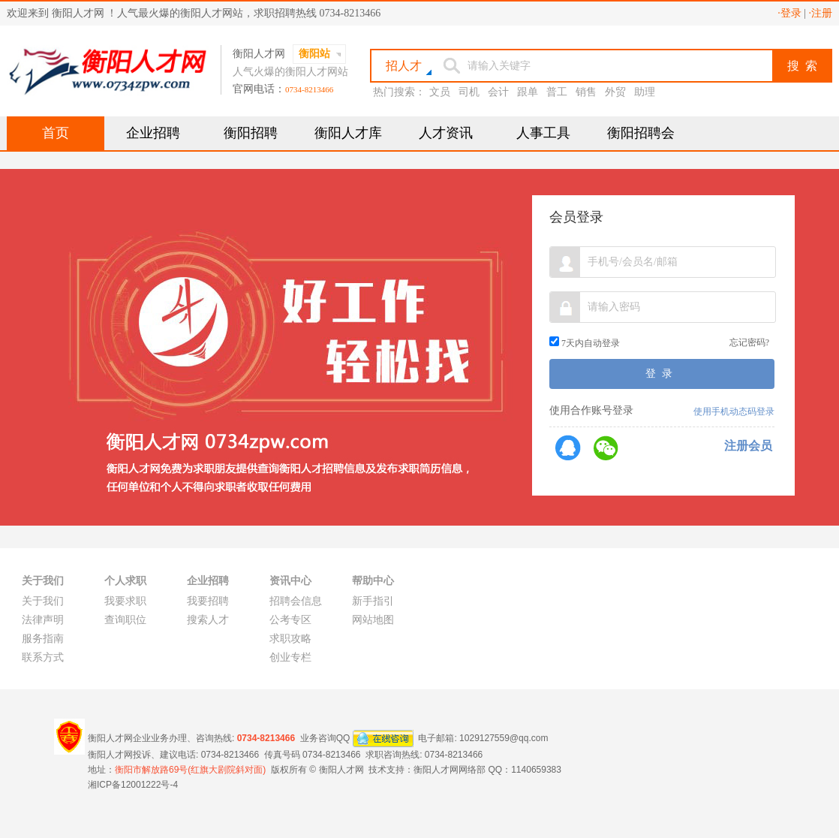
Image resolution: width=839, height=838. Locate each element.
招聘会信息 (295, 601)
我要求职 (125, 601)
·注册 (821, 13)
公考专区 (290, 619)
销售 (586, 92)
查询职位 (125, 619)
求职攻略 (290, 638)
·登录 (789, 13)
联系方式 (43, 657)
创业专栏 (290, 657)
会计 (498, 92)
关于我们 (43, 601)
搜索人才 (208, 619)
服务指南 (43, 638)
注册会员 (748, 445)
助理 (644, 92)
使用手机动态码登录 (733, 411)
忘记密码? (749, 342)
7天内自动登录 (584, 343)
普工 (556, 92)
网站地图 (373, 619)
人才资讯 (446, 132)
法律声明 (43, 619)
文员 (439, 92)
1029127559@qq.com (503, 737)
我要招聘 (208, 601)
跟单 (527, 92)
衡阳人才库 (348, 132)
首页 (55, 132)
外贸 (615, 92)
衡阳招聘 (251, 132)
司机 (469, 92)
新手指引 (373, 601)
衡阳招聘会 (641, 132)
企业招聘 (153, 132)
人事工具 (543, 132)
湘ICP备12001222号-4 (133, 784)
